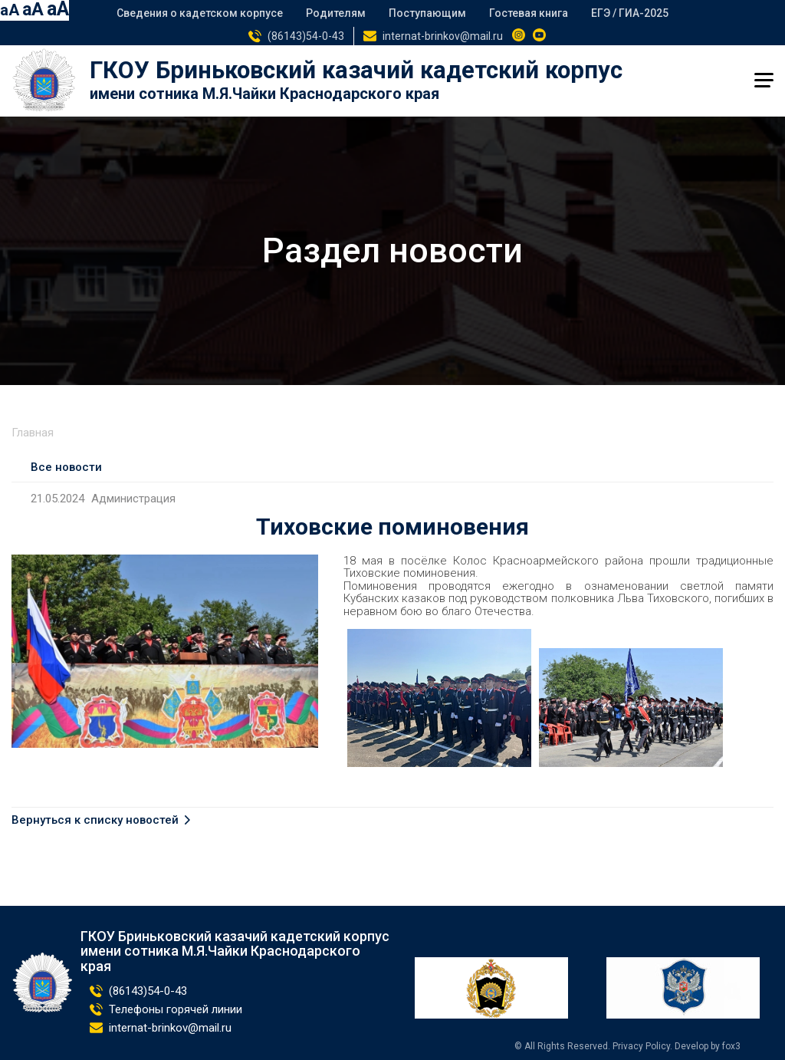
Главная (32, 432)
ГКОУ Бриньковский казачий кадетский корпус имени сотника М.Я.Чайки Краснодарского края (234, 951)
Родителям (336, 13)
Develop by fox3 (708, 1046)
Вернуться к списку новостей (95, 820)
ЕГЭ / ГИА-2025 (629, 13)
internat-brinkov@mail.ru (443, 36)
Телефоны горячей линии (175, 1009)
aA (9, 10)
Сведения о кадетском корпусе (200, 13)
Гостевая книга (528, 13)
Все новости (66, 467)
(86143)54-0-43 (306, 36)
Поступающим (427, 13)
